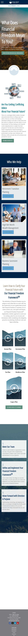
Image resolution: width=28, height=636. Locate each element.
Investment (14, 630)
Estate (14, 632)
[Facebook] (10, 623)
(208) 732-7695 (15, 614)
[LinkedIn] (15, 623)
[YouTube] (18, 623)
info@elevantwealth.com (14, 620)
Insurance (14, 634)
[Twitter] (13, 623)
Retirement (14, 629)
